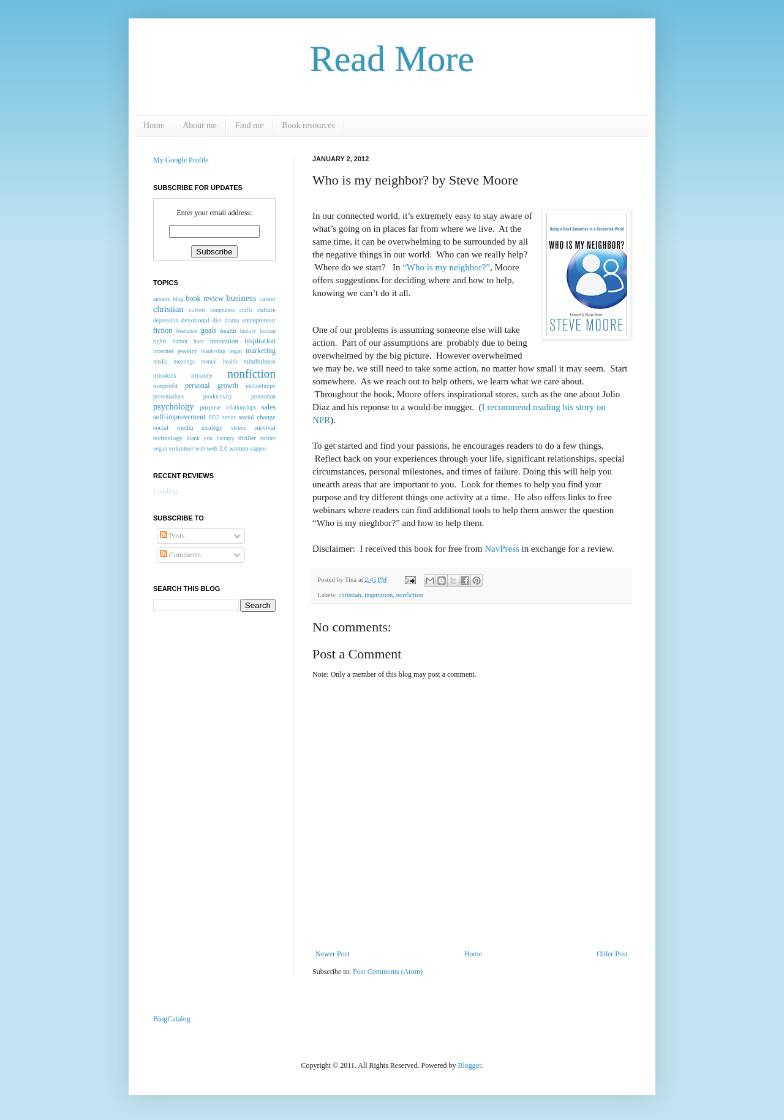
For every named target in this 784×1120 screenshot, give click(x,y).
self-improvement (179, 417)
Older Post (612, 954)
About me (200, 125)
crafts (245, 310)
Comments (180, 554)
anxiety (161, 298)
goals (208, 330)
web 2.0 (216, 448)
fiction (162, 330)
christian (349, 594)
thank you (200, 438)
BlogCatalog (171, 1019)
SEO (213, 417)
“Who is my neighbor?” (446, 267)
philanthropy (261, 386)
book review (205, 298)
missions (164, 375)
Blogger (469, 1065)
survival (265, 427)
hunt (199, 341)
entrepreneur (259, 320)
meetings (184, 361)
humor (179, 341)
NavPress (502, 549)
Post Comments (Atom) (388, 971)
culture (266, 309)
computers (222, 310)
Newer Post (332, 954)
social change (257, 417)
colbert (197, 310)
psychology (173, 406)
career (268, 298)
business (242, 298)
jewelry (187, 350)
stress (238, 427)
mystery (202, 375)
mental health (219, 361)
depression (165, 320)
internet (163, 350)
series (229, 417)
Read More (392, 59)
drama (231, 320)
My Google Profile (181, 160)
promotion (263, 396)
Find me (249, 125)
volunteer (181, 448)
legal (235, 350)
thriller (247, 437)
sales (269, 407)
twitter (268, 438)
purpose (210, 407)
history (248, 330)
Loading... (168, 491)
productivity (217, 396)
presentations (168, 396)
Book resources (308, 125)
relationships (241, 407)
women (239, 448)
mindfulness (259, 361)
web (200, 448)
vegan (160, 448)
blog (178, 298)
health (228, 330)
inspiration (378, 594)
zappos (259, 448)
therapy (225, 438)
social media (173, 427)
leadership (213, 351)
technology (168, 437)
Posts (172, 535)
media (160, 361)
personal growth (211, 385)
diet (217, 320)
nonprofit (165, 385)
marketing (261, 350)
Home (153, 125)
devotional (195, 320)
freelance (186, 330)
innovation (224, 341)
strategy (212, 427)
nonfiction (409, 594)
